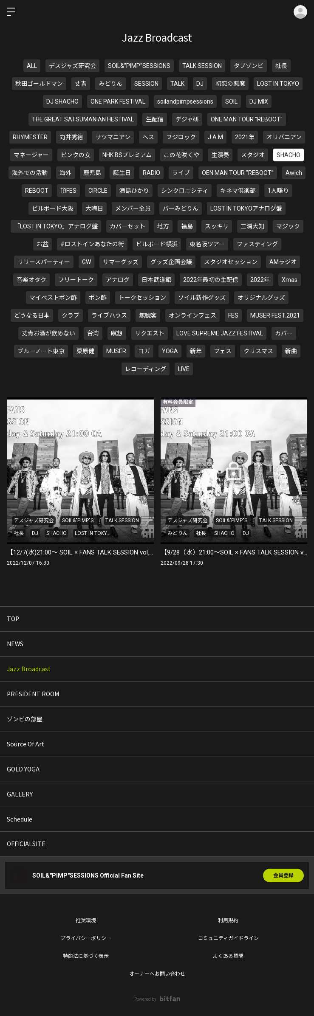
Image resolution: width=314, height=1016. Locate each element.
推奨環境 (86, 920)
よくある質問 (228, 956)
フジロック (181, 137)
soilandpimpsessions (185, 101)
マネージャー (31, 155)
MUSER (116, 351)
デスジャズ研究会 (72, 65)
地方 (163, 226)
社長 (281, 65)
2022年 (260, 279)
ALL (32, 65)
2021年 (245, 137)
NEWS (15, 643)
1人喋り (278, 190)
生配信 (155, 119)
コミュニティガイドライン (228, 938)
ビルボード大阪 (53, 208)
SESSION (146, 83)
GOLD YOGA (23, 769)
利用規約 (228, 920)
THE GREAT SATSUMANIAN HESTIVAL (83, 119)
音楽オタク (31, 279)
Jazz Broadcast (29, 668)
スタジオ (253, 155)
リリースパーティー (43, 262)
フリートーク (76, 279)
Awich (294, 172)
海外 (65, 172)
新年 (196, 351)
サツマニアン (112, 137)
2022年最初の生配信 (210, 279)
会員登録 (283, 875)
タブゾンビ (248, 65)
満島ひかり (134, 190)
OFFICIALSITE (26, 843)
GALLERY (20, 794)
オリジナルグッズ (261, 297)
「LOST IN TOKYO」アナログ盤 (56, 226)
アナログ (118, 279)
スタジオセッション (230, 262)
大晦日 (94, 208)
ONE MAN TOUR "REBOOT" (247, 119)
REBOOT (36, 190)
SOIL (231, 101)
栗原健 (85, 351)
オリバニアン (284, 137)
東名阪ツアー (207, 244)
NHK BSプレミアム (127, 155)
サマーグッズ (121, 262)
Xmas (289, 279)
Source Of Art (25, 744)
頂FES (68, 190)
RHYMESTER (30, 137)
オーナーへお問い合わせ (157, 974)
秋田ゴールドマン (39, 83)
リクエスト (149, 333)
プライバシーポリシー (85, 938)
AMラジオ (283, 262)
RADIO (151, 172)
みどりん (110, 83)
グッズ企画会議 (171, 262)
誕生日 (122, 172)
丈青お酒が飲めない (48, 333)
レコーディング (145, 369)
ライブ (181, 172)
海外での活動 (30, 172)
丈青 (81, 83)
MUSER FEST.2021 (275, 315)
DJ (200, 83)
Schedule (19, 819)
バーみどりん (180, 208)
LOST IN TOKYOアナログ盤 (246, 208)
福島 (187, 226)
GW (86, 262)
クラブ (70, 315)
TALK (177, 83)
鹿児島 (92, 172)
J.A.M (215, 137)
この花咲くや (181, 155)
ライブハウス (109, 315)
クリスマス (258, 351)
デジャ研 (187, 119)
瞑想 (117, 333)
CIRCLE (97, 190)
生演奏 (220, 155)
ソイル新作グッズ (202, 297)
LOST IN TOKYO (278, 83)
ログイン (300, 12)
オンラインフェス (192, 315)
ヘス (148, 137)
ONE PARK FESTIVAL (118, 101)
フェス (223, 351)
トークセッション (142, 297)
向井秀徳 (71, 137)
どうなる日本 (32, 315)
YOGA (170, 351)
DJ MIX (258, 101)
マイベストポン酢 (53, 297)
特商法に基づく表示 (86, 956)
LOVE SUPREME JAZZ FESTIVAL (219, 333)
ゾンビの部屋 (24, 719)
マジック (288, 226)
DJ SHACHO (62, 101)
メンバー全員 (133, 208)
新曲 (291, 351)
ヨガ (144, 351)
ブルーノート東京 (41, 351)
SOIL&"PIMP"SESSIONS (139, 65)
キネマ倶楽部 (238, 190)
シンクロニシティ (184, 190)
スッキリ (217, 226)
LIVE (184, 369)
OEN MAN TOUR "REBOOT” (238, 172)
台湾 (93, 333)
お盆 (42, 244)
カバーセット (127, 226)
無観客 (148, 315)
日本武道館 (156, 279)
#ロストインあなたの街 (92, 244)
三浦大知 (252, 226)
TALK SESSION (202, 65)
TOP (13, 618)
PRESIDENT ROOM (33, 694)
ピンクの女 (76, 155)
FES (233, 315)
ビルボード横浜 (157, 244)
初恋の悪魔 (230, 83)
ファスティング (257, 244)
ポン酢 (98, 297)
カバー (284, 333)
